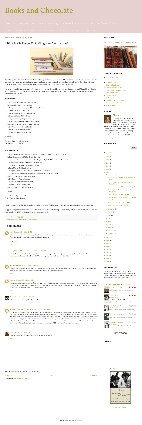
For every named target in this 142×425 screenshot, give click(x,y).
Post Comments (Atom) (20, 379)
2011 (108, 255)
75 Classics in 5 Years (69, 30)
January (110, 233)
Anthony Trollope (114, 297)
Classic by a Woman (112, 82)
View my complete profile (112, 138)
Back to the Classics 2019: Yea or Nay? (119, 205)
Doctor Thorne (113, 295)
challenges (13, 219)
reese (11, 232)
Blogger (79, 420)
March (110, 227)
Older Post (93, 375)
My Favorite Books (24, 30)
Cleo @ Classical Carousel (18, 251)
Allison (12, 297)
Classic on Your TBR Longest (115, 100)
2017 (108, 237)
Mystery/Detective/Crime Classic (116, 90)
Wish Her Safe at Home (116, 306)
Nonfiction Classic (111, 98)
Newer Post (8, 375)
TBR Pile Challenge (56, 80)
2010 (108, 258)
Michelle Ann (14, 265)
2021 (108, 163)
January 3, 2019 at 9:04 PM (25, 332)
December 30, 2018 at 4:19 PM (28, 265)
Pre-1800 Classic (111, 95)
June (109, 218)
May (109, 221)
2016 (108, 240)
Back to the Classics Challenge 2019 (119, 202)
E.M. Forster (113, 289)
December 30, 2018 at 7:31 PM (24, 297)
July (109, 215)
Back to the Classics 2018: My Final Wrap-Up (121, 187)
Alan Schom (113, 316)
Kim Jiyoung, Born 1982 (116, 322)
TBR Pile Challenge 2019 (30, 219)
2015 (108, 243)
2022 (108, 160)
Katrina (12, 280)
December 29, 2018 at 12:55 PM (23, 232)
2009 (108, 261)
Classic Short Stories (112, 93)
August (110, 212)
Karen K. (118, 115)
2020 (108, 166)
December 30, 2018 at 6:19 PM (25, 280)
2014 (108, 246)
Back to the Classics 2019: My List (118, 194)
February (111, 230)
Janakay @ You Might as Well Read (21, 309)
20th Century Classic (112, 80)
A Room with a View (115, 287)
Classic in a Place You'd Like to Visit (117, 103)
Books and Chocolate (39, 11)
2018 (108, 172)
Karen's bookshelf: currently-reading (120, 284)
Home (8, 30)
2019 (108, 169)
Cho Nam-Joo (113, 324)
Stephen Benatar (114, 307)
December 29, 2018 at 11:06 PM (37, 251)
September (111, 209)
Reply (12, 244)
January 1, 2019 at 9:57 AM (42, 309)
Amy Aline (13, 332)
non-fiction (19, 219)
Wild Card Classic (111, 105)
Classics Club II (90, 30)
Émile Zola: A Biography (116, 314)
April (109, 224)
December (111, 175)
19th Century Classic (112, 77)
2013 (108, 249)
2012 (108, 252)
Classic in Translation (112, 85)
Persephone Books (46, 30)
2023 (108, 157)
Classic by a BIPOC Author (114, 87)
